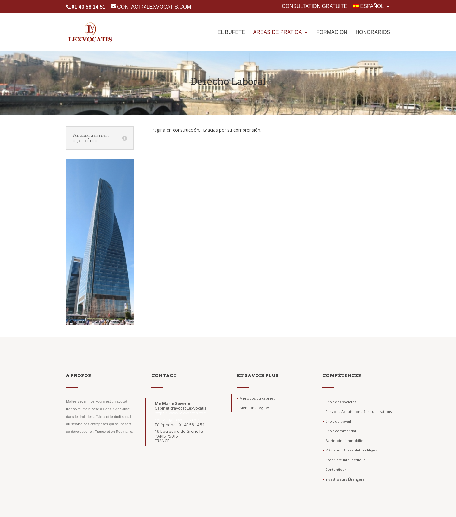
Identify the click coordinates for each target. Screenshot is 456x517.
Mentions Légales (253, 407)
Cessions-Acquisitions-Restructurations (357, 411)
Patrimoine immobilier (344, 440)
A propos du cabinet (256, 398)
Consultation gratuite (314, 6)
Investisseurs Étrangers (343, 479)
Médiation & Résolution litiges (350, 450)
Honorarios (373, 32)
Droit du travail (337, 421)
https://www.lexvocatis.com (181, 413)
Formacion (331, 32)
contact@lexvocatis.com (177, 420)
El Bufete (231, 32)
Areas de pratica (277, 32)
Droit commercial (339, 430)
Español (368, 6)
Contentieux (334, 469)
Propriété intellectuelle (344, 459)
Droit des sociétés (339, 402)
